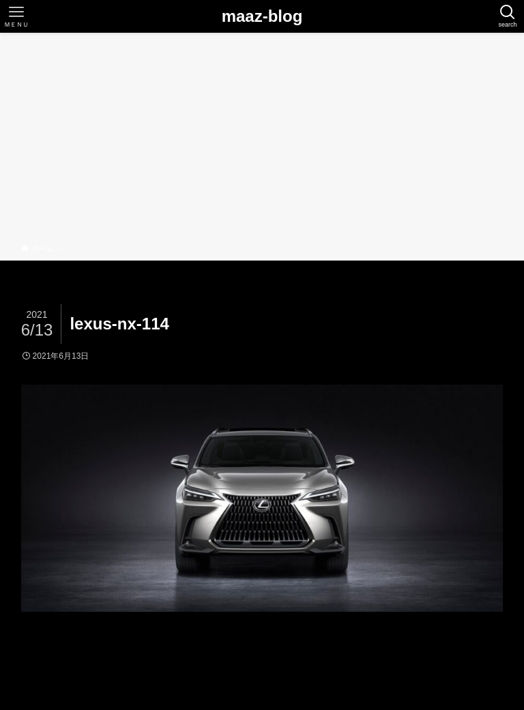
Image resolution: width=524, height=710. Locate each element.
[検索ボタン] (507, 16)
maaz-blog (262, 16)
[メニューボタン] (16, 16)
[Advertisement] (262, 140)
